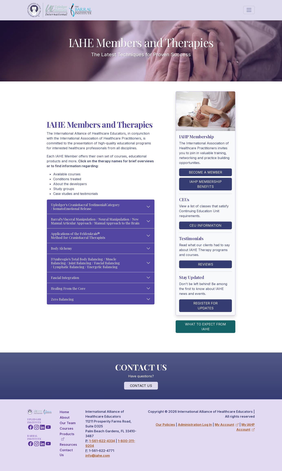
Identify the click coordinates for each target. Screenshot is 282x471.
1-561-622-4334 (102, 441)
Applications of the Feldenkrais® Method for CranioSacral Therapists (78, 236)
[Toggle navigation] (249, 10)
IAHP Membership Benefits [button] (205, 184)
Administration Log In (195, 425)
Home (64, 412)
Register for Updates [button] (205, 305)
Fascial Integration (65, 278)
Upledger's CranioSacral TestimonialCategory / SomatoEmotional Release (85, 207)
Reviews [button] (205, 264)
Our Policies (165, 425)
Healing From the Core (68, 288)
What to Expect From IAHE (205, 326)
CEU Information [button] (205, 225)
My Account (227, 425)
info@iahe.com (97, 455)
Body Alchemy (61, 248)
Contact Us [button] (141, 386)
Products (67, 436)
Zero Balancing (62, 299)
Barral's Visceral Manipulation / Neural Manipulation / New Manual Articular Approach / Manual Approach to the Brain (95, 221)
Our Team (68, 423)
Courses (66, 428)
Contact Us (66, 452)
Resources (68, 444)
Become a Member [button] (205, 172)
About (64, 417)
